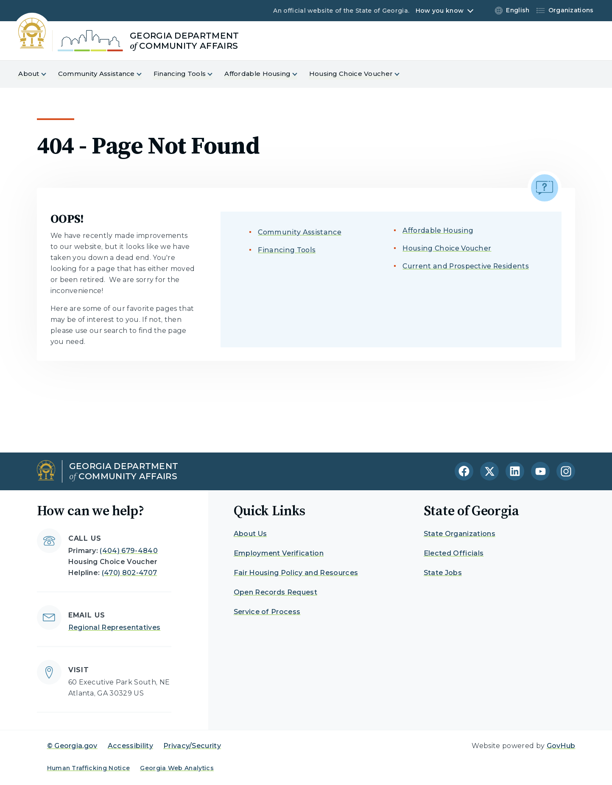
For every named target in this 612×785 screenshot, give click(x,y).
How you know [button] (440, 10)
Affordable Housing (437, 230)
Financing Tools (287, 250)
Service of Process (267, 612)
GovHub (561, 746)
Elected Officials (453, 553)
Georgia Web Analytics (177, 768)
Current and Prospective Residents (465, 266)
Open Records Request (275, 592)
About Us (250, 534)
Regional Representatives (114, 627)
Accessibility (130, 746)
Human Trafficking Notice (88, 768)
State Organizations (459, 534)
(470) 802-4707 (129, 573)
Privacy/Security (192, 746)
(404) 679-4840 (128, 551)
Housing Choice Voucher (446, 248)
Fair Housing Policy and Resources (296, 573)
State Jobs (443, 573)
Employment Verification (279, 553)
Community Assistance (299, 232)
